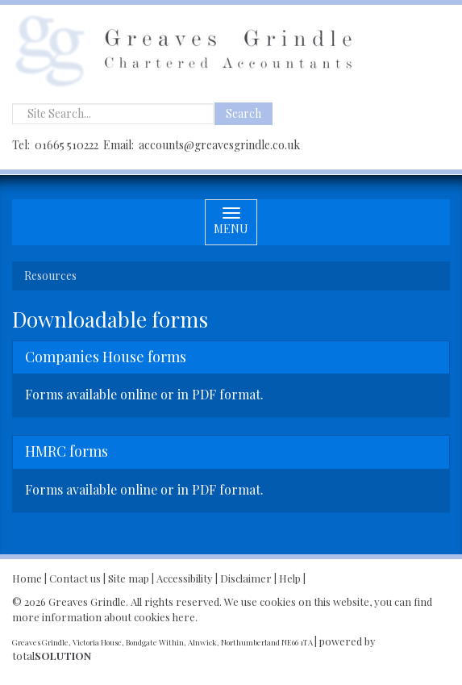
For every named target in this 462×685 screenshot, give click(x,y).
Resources (50, 275)
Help (290, 578)
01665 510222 (66, 144)
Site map (128, 578)
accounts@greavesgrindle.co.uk (219, 144)
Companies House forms (105, 356)
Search (243, 113)
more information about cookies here (103, 617)
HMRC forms (66, 451)
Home (27, 578)
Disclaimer (246, 578)
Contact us (75, 578)
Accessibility (184, 578)
